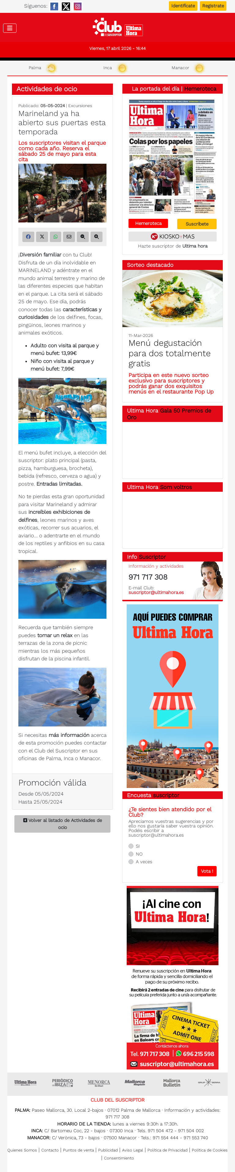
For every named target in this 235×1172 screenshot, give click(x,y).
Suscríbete (197, 224)
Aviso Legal (132, 1150)
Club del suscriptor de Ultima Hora (118, 28)
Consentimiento (119, 1158)
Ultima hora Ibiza (62, 1082)
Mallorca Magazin (136, 1082)
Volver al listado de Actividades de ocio (62, 824)
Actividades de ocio (47, 89)
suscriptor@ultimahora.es (156, 592)
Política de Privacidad (167, 1150)
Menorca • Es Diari (99, 1082)
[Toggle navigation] (10, 28)
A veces (144, 861)
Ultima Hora (26, 1082)
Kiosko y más (173, 236)
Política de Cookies (210, 1150)
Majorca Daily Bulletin (173, 1082)
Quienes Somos (22, 1150)
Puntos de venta (78, 1150)
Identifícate (183, 6)
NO (139, 854)
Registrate (213, 6)
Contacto (50, 1150)
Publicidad (108, 1150)
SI (138, 846)
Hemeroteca (200, 88)
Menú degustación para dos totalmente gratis (170, 353)
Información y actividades (156, 566)
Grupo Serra (209, 1082)
